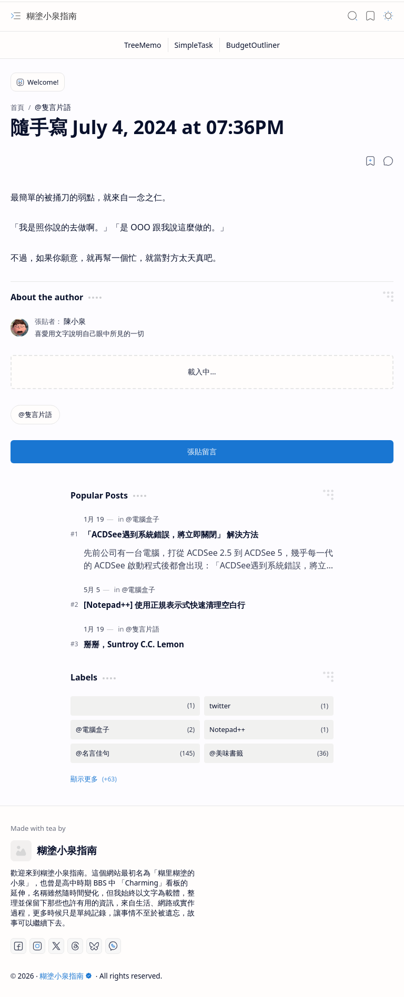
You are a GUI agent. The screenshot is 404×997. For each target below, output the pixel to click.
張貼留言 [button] (202, 451)
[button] (16, 16)
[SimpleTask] (194, 45)
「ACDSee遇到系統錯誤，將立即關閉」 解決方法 (171, 534)
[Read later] (370, 161)
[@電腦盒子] (142, 519)
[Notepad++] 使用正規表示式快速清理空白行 (164, 604)
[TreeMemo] (143, 45)
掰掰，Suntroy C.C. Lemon (134, 644)
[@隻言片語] (35, 414)
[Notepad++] (269, 729)
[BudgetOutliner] (253, 45)
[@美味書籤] (269, 753)
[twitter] (269, 706)
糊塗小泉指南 (51, 16)
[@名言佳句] (135, 753)
